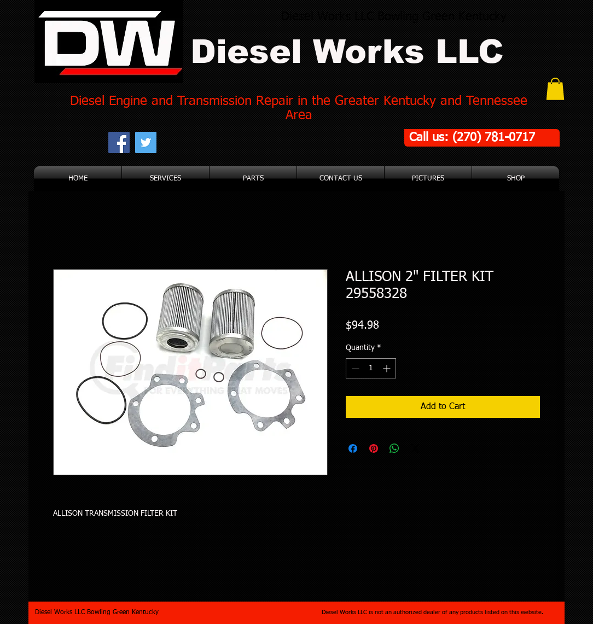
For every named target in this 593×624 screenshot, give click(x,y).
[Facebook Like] (226, 142)
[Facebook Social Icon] (119, 142)
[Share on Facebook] (352, 448)
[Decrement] (354, 368)
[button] (555, 89)
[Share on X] (415, 448)
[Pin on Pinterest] (373, 448)
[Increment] (387, 368)
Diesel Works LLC (347, 51)
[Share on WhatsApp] (394, 448)
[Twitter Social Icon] (145, 142)
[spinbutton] (371, 368)
